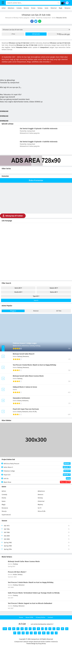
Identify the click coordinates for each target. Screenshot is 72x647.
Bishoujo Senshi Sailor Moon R (23, 354)
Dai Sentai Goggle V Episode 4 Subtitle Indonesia (38, 142)
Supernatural (6, 515)
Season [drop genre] (54, 288)
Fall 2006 (7, 539)
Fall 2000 (7, 536)
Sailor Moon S (37, 467)
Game (46, 8)
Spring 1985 (8, 546)
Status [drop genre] (54, 292)
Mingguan (13, 311)
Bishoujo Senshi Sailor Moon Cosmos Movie (28, 376)
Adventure (11, 8)
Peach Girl (37, 474)
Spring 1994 (8, 549)
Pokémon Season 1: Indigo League (25, 343)
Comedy (19, 8)
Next (58, 34)
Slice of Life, (33, 411)
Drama (33, 8)
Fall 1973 (6, 526)
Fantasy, (37, 346)
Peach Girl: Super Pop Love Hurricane (26, 409)
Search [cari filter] (36, 300)
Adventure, (25, 346)
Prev (13, 34)
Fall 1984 (7, 529)
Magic (60, 8)
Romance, (26, 356)
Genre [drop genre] (18, 288)
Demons (26, 8)
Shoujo (4, 511)
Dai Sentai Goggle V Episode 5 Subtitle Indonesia (38, 129)
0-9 (5, 629)
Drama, (19, 400)
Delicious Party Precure (37, 463)
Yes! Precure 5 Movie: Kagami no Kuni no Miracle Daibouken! (30, 603)
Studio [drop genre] (18, 292)
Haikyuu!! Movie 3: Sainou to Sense (25, 387)
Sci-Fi (39, 508)
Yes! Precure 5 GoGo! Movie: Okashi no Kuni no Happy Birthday (34, 365)
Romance (67, 8)
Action (4, 8)
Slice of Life (41, 511)
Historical (54, 8)
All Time (58, 311)
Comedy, (32, 346)
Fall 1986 (7, 532)
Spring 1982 (8, 542)
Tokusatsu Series (61, 18)
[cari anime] (58, 3)
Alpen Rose (37, 482)
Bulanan (36, 311)
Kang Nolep (42, 643)
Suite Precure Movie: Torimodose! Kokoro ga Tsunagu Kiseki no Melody (34, 593)
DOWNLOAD (4, 111)
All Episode (36, 34)
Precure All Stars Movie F (17, 572)
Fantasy (40, 8)
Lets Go (37, 478)
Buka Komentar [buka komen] (36, 180)
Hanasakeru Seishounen (21, 398)
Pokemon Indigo (37, 471)
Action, (19, 346)
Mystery (40, 504)
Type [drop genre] (36, 296)
